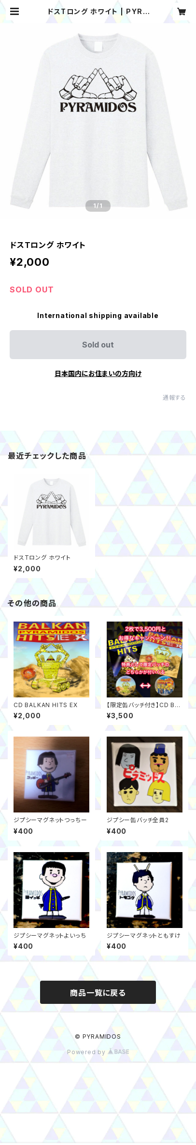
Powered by (98, 1052)
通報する (174, 397)
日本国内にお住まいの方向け (98, 373)
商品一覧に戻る (98, 993)
